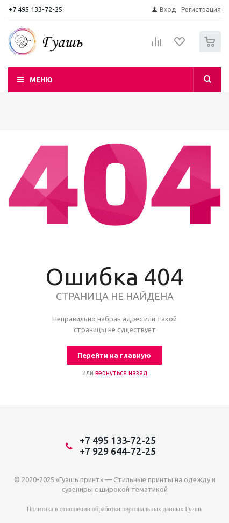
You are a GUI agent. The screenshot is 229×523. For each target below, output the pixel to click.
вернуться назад (121, 372)
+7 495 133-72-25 (35, 9)
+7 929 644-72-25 (118, 451)
